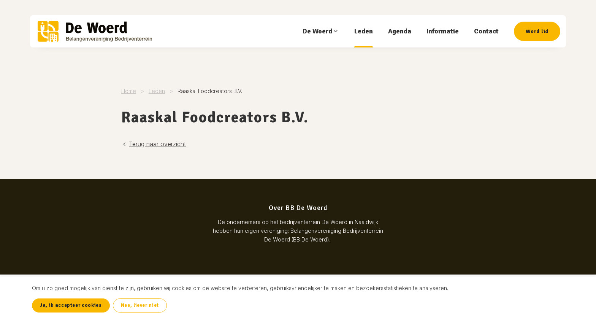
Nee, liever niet (140, 305)
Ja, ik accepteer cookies (71, 305)
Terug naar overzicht (153, 144)
